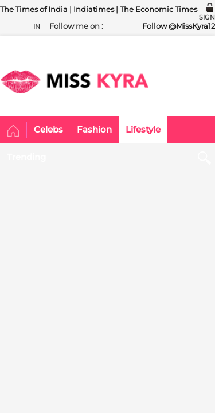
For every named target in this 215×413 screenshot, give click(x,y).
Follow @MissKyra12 (178, 25)
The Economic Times (158, 9)
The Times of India (34, 9)
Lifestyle (143, 129)
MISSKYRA (74, 81)
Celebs (48, 129)
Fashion (94, 129)
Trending (26, 156)
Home (13, 131)
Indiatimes (93, 9)
